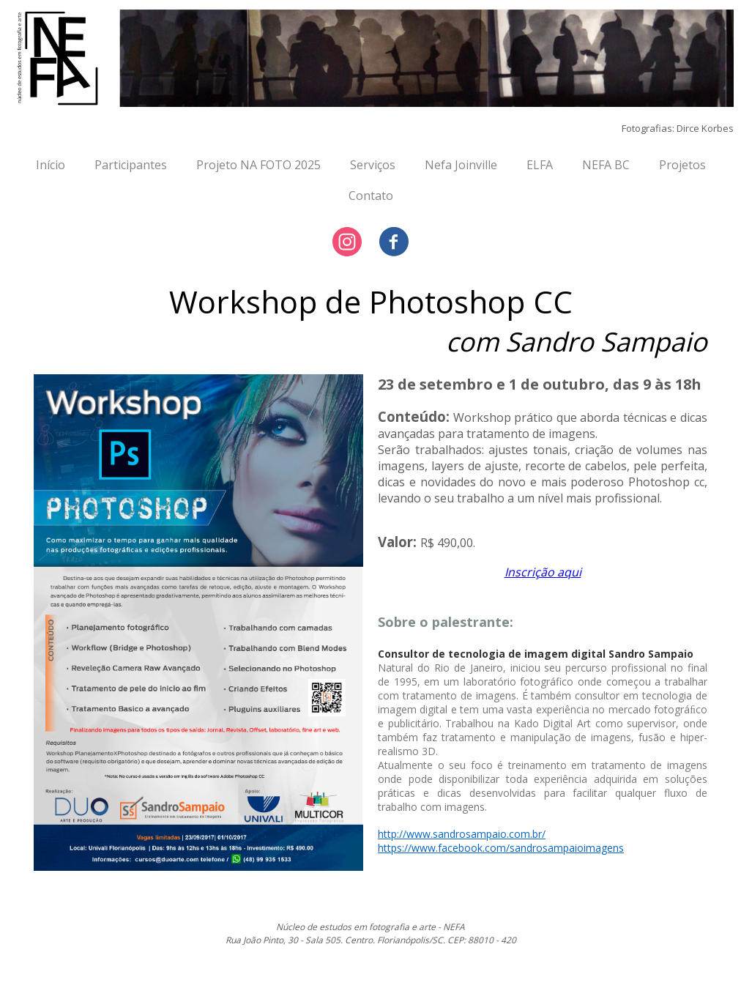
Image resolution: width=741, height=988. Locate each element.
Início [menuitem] (50, 165)
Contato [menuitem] (371, 195)
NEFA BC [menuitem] (606, 165)
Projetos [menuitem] (682, 165)
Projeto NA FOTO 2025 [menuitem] (258, 165)
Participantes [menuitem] (130, 165)
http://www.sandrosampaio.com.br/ (461, 834)
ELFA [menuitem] (539, 165)
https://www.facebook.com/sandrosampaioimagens (501, 848)
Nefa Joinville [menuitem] (461, 165)
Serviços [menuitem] (372, 165)
